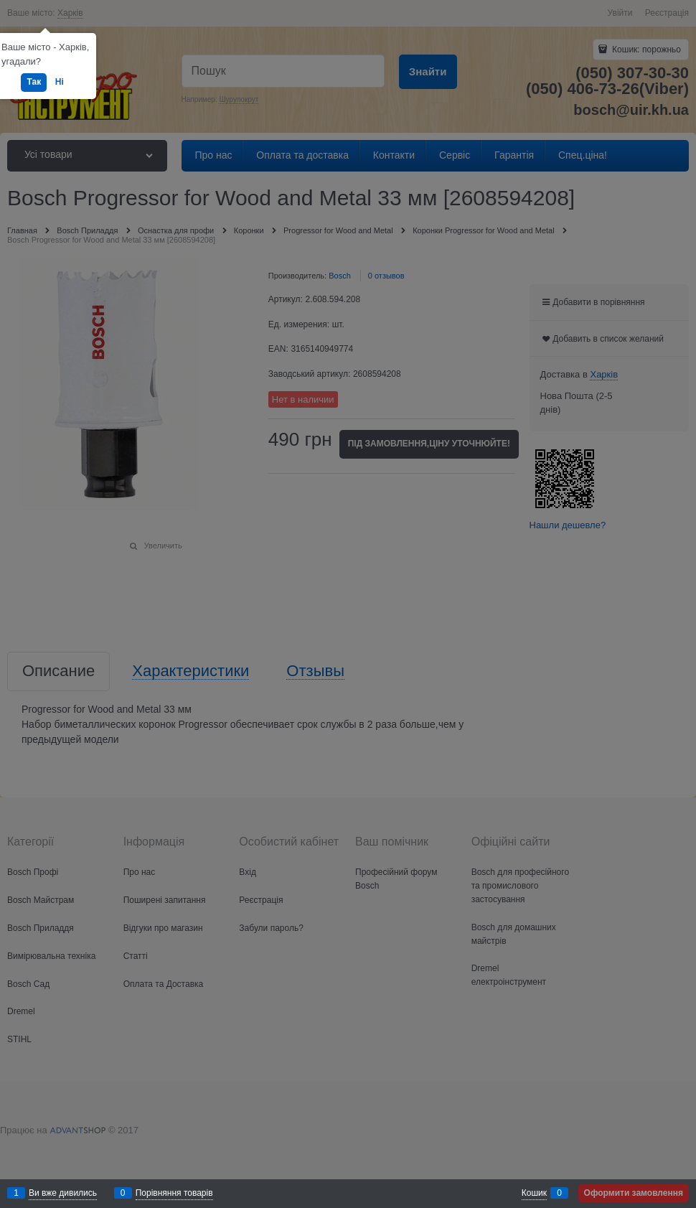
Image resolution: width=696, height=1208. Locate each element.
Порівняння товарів (174, 1193)
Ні (59, 82)
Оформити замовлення (633, 1193)
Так (34, 82)
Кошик (534, 1193)
